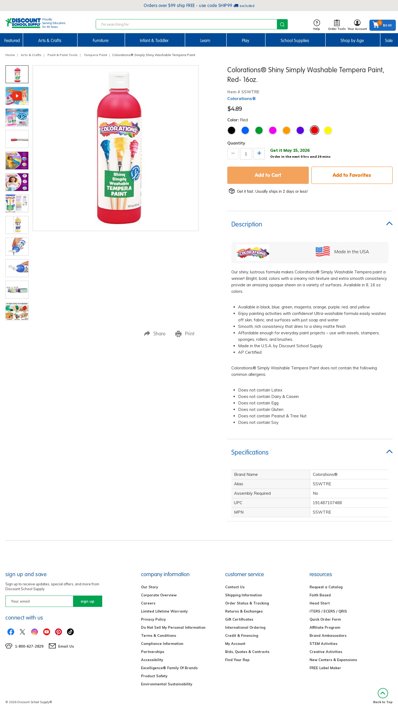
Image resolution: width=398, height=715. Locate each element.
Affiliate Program (325, 627)
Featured (12, 40)
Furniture (100, 40)
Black (231, 130)
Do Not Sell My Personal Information (173, 627)
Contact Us (235, 587)
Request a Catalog (326, 587)
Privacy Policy (153, 619)
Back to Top (383, 696)
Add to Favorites (352, 175)
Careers (148, 603)
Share (155, 334)
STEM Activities (323, 643)
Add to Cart (268, 175)
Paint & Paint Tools (62, 55)
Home (10, 55)
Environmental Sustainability (166, 684)
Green (259, 130)
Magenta (273, 130)
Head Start (320, 603)
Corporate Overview (159, 595)
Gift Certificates (239, 619)
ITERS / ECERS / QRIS (328, 611)
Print (184, 334)
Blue (245, 130)
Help (317, 25)
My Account (235, 643)
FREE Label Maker (325, 668)
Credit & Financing (241, 635)
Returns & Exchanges (244, 611)
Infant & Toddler (154, 40)
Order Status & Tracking (247, 603)
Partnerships (152, 651)
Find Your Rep (237, 660)
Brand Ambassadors (328, 635)
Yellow (328, 130)
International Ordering (245, 627)
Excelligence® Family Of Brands (169, 668)
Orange (286, 130)
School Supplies (295, 40)
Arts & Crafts (49, 40)
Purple (300, 130)
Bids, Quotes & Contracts (247, 651)
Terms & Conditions (158, 635)
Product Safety (154, 676)
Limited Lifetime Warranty (164, 611)
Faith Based (320, 595)
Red (314, 130)
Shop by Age (352, 40)
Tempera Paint (95, 55)
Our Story (149, 587)
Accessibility (152, 660)
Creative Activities (326, 651)
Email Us (66, 646)
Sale (389, 40)
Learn (205, 40)
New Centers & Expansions (333, 660)
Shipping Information (243, 595)
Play (245, 40)
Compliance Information (162, 643)
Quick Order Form (325, 619)
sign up (87, 601)
